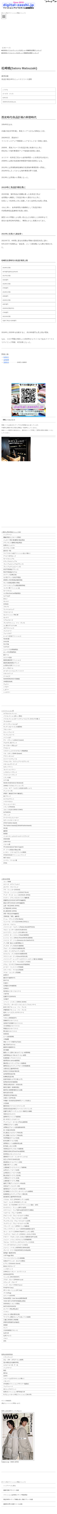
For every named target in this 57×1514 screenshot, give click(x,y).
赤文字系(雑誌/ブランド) (10, 569)
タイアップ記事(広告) (10, 574)
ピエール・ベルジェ (9, 924)
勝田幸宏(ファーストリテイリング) (14, 1106)
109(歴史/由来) (7, 681)
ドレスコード (7, 631)
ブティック (6, 815)
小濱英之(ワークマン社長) (11, 1178)
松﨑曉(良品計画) (8, 1076)
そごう (5, 1327)
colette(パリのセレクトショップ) (13, 785)
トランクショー (8, 1357)
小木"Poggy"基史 (8, 1255)
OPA (4, 1341)
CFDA (5, 863)
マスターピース (8, 612)
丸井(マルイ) (7, 1335)
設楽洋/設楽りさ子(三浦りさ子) (12, 1079)
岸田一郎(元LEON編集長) (11, 913)
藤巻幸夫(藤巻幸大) (9, 1047)
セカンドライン (8, 767)
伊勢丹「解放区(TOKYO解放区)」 (13, 793)
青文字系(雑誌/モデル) (10, 572)
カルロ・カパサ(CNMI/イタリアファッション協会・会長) (20, 1205)
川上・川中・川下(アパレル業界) (13, 1359)
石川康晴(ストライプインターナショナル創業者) (18, 1191)
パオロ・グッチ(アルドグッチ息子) (14, 951)
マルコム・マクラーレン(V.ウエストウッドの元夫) (18, 1242)
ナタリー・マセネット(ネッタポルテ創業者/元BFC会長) (20, 1237)
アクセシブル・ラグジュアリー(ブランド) (16, 761)
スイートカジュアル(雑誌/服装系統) (14, 585)
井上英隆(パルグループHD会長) (13, 1135)
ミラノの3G (7, 777)
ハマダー (6, 687)
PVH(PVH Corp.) (8, 1287)
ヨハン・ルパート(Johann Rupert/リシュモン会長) (18, 1231)
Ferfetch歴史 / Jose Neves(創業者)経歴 (15, 1298)
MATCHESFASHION (9, 1306)
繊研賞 (5, 831)
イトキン (6, 1311)
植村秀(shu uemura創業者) (11, 1060)
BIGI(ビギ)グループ (9, 1266)
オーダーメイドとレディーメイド (13, 671)
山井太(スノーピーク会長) (11, 1170)
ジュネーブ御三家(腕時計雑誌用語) (14, 540)
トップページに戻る (9, 1485)
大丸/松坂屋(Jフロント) (10, 1330)
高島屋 (5, 1325)
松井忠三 (6, 357)
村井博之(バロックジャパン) (12, 1154)
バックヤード (7, 1368)
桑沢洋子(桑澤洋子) (9, 978)
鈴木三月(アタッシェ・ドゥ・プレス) (14, 1007)
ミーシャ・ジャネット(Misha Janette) (14, 1002)
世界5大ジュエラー (9, 545)
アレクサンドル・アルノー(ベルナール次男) (16, 1221)
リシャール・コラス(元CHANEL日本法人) (16, 921)
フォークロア (7, 633)
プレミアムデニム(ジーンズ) (12, 566)
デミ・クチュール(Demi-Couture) (13, 740)
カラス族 (6, 780)
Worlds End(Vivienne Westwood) (13, 783)
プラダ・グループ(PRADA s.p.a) (13, 1279)
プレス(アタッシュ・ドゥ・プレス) (14, 623)
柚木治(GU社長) (8, 1092)
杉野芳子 (6, 975)
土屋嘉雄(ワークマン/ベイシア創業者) (14, 1167)
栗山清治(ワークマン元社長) (12, 1175)
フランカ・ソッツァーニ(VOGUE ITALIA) (16, 892)
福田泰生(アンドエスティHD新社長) (14, 1189)
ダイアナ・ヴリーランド (10, 887)
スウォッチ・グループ (10, 1282)
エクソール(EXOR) (9, 1295)
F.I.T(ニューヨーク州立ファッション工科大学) (17, 1394)
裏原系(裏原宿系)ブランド (11, 663)
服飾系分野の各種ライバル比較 (12, 1504)
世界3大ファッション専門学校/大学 (14, 1392)
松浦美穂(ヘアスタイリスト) (12, 1058)
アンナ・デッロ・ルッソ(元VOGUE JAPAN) (16, 895)
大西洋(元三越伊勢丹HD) (11, 1068)
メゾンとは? (7, 737)
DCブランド (7, 796)
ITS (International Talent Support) (13, 847)
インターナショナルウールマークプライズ (16, 836)
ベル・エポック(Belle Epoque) (12, 753)
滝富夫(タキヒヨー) (9, 1114)
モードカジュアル (8, 558)
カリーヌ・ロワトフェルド (11, 884)
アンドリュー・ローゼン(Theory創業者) (15, 1122)
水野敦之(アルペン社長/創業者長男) (14, 1127)
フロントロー (7, 729)
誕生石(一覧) (7, 550)
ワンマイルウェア (8, 609)
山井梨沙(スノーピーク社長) (12, 1172)
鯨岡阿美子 (6, 1015)
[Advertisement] (28, 32)
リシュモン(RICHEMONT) (11, 1277)
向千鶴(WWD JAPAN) (10, 908)
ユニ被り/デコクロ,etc (10, 625)
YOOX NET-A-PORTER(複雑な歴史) (14, 1301)
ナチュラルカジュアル (10, 561)
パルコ (5, 1338)
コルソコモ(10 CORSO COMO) (13, 809)
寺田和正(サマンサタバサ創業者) (13, 1148)
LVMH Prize (7, 841)
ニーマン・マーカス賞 (10, 860)
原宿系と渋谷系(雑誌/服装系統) (12, 580)
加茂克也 (6, 1034)
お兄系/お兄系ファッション (11, 665)
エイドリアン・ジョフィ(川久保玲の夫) (15, 932)
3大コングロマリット (9, 1389)
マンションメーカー (9, 804)
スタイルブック (8, 673)
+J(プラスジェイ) (8, 628)
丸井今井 (6, 1333)
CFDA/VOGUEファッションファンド (14, 855)
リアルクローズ (8, 620)
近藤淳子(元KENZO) (9, 996)
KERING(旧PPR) (8, 1274)
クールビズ (6, 676)
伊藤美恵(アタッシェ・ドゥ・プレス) (14, 1010)
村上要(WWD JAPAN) (10, 911)
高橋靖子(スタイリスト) (10, 1020)
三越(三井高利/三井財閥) (10, 1319)
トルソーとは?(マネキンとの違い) (13, 1378)
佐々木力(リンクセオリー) (11, 1119)
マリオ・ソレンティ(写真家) (12, 972)
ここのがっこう (8, 1269)
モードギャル (7, 590)
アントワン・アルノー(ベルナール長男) (15, 1218)
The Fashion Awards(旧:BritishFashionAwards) (17, 825)
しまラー (6, 689)
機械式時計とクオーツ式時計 (12, 537)
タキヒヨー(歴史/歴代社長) (11, 1314)
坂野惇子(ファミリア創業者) (12, 1116)
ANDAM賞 (6, 839)
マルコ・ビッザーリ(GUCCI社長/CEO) (15, 929)
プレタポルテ (7, 721)
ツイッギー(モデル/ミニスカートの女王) (15, 1245)
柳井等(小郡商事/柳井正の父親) (12, 1090)
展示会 (5, 1373)
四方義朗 (6, 1050)
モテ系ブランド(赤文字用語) (12, 577)
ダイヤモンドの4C (9, 548)
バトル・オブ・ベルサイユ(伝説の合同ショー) (17, 788)
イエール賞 (6, 844)
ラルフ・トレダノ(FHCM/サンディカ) (14, 1202)
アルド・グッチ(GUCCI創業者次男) (14, 948)
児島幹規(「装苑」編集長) (11, 916)
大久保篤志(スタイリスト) (11, 1026)
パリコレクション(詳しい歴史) (12, 716)
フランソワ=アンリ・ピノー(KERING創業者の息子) (19, 1229)
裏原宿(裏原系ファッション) (12, 660)
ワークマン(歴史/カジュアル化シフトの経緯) (17, 1317)
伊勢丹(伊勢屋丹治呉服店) (11, 1322)
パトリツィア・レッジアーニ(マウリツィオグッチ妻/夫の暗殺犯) (23, 959)
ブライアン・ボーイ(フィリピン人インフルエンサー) (19, 1004)
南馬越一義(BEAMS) (9, 1253)
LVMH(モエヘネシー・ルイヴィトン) (14, 1271)
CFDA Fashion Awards (10, 823)
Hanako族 (6, 638)
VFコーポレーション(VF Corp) (12, 1290)
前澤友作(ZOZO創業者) (10, 1082)
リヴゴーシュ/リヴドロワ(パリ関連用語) (15, 751)
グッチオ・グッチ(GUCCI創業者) (13, 946)
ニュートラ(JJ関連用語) (10, 649)
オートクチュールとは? (10, 724)
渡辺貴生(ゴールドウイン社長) (12, 1162)
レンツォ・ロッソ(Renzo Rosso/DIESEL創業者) (18, 937)
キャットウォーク (8, 732)
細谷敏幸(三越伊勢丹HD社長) (12, 1196)
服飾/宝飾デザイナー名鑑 (11, 1490)
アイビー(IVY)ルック (9, 556)
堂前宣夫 (6, 362)
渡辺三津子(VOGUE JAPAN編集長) (14, 903)
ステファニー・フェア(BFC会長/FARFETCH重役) (18, 1210)
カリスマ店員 (7, 657)
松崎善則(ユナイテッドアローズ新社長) (15, 1194)
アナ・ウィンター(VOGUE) (11, 889)
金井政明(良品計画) (9, 1074)
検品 (4, 1370)
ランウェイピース (8, 735)
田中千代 (6, 980)
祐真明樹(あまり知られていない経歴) (14, 1055)
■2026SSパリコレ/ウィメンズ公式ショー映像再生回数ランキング (21, 50)
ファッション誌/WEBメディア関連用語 (15, 1495)
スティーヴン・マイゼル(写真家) (13, 970)
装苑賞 (5, 833)
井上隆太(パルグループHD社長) (13, 1132)
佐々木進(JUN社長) (9, 1130)
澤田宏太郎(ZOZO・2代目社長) (12, 1084)
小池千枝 (6, 994)
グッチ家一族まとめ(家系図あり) (13, 943)
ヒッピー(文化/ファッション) (12, 636)
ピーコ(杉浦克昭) (8, 1036)
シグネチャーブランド (10, 772)
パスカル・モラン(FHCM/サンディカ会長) (16, 1199)
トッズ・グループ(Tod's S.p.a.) (12, 1285)
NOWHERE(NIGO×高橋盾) (11, 679)
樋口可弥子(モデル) (9, 1044)
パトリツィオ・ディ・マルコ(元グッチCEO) (16, 961)
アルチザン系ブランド (10, 743)
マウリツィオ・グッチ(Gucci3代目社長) (15, 956)
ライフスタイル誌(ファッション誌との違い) (16, 553)
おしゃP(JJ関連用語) (9, 652)
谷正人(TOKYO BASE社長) (11, 1159)
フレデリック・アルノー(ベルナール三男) (16, 1223)
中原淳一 (6, 983)
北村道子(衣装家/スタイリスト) (12, 1023)
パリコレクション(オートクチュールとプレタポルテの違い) (21, 719)
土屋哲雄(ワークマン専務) (11, 1181)
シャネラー (6, 692)
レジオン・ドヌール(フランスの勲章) (14, 852)
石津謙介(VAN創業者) (10, 985)
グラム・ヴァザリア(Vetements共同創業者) (16, 964)
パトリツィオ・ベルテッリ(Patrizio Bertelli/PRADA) (19, 927)
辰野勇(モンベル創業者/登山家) (12, 1143)
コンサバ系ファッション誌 (11, 588)
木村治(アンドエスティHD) (11, 1186)
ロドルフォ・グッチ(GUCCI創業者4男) (15, 953)
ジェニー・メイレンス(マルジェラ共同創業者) (17, 1239)
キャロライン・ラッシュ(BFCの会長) (14, 1207)
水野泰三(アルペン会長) (10, 1124)
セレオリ (6, 617)
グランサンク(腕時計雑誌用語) (12, 542)
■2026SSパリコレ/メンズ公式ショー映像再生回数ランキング (20, 53)
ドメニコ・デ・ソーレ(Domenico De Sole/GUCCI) (18, 940)
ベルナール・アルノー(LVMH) (12, 1213)
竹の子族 (6, 644)
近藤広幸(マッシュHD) (10, 1164)
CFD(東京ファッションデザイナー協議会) (16, 1383)
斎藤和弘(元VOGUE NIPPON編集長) (14, 900)
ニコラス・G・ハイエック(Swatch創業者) (16, 935)
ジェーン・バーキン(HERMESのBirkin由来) (16, 1247)
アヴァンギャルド (8, 756)
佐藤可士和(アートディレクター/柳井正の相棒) (17, 1111)
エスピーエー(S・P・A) (10, 1365)
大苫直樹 (6, 1103)
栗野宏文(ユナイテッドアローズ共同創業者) (16, 1066)
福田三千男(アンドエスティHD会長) (14, 1183)
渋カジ (5, 599)
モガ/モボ (6, 647)
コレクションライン (9, 769)
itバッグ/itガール (8, 668)
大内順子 (6, 999)
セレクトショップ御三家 (10, 614)
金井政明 (6, 360)
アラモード (6, 748)
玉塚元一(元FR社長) (9, 1098)
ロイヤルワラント (8, 799)
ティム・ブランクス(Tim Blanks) (13, 919)
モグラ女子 (6, 596)
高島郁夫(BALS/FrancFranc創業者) (14, 1151)
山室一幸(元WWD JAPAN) (11, 905)
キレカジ (6, 601)
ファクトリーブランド (10, 775)
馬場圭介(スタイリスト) (10, 1028)
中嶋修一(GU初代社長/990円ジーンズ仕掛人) (17, 1100)
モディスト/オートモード (11, 820)
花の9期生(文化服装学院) (11, 1362)
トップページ (7, 534)
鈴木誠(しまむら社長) (10, 1146)
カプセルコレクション (10, 713)
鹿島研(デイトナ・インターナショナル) (15, 1156)
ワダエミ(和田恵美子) (10, 1018)
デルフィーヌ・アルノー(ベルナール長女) (16, 1215)
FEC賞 (5, 828)
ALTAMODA (7, 812)
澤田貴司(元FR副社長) (10, 1095)
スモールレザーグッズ (10, 764)
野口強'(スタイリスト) (10, 1031)
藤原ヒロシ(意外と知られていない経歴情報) (16, 1052)
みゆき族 (6, 641)
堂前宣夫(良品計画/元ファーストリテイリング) (17, 1108)
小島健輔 (6, 1039)
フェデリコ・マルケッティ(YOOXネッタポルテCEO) (19, 1234)
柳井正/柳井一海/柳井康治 (11, 1087)
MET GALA (6, 857)
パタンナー (6, 1381)
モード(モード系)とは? (10, 745)
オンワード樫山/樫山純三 (11, 1309)
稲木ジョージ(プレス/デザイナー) (13, 1012)
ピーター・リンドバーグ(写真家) (13, 967)
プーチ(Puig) (7, 1293)
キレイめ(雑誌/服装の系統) (11, 582)
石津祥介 (6, 988)
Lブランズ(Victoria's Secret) (11, 1263)
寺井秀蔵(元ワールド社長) (11, 1138)
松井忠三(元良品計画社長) (11, 1071)
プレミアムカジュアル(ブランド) (13, 564)
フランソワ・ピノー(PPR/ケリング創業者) (16, 1226)
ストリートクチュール (10, 759)
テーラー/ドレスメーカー (11, 817)
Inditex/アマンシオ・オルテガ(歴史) (14, 1261)
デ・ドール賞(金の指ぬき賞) (12, 849)
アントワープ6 (7, 791)
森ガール (6, 655)
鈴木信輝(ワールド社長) (10, 1140)
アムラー (6, 684)
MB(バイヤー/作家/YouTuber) (12, 1042)
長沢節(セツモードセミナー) (12, 991)
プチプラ (6, 606)
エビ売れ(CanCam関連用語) (12, 593)
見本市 (5, 1376)
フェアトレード (8, 1386)
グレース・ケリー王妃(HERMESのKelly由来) (17, 1250)
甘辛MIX (6, 604)
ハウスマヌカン (8, 801)
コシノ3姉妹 (7, 881)
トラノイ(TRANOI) (9, 807)
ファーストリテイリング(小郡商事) (14, 1258)
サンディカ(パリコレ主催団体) (12, 726)
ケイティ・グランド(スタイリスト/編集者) (16, 897)
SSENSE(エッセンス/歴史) (11, 1303)
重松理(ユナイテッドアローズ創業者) (14, 1063)
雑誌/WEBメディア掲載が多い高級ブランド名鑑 (18, 1499)
